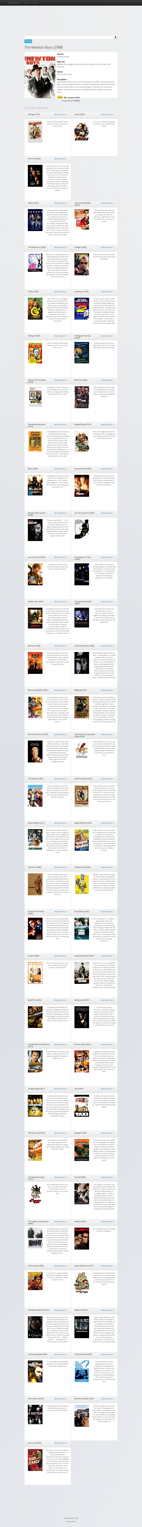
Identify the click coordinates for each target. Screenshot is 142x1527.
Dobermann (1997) (82, 1000)
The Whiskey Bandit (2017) (38, 1310)
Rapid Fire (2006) (35, 1000)
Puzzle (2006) (80, 1177)
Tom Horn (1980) (34, 867)
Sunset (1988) (33, 956)
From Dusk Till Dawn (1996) (36, 912)
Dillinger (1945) (34, 336)
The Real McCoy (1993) (37, 247)
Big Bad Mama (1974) (82, 424)
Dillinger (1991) (80, 1133)
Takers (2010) (33, 203)
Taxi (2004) (78, 1088)
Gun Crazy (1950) (34, 1443)
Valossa (68, 1518)
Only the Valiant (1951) (83, 778)
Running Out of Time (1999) (82, 558)
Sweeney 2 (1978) (81, 291)
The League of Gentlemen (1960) (38, 1222)
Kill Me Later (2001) (36, 601)
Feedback (35, 3)
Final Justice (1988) (36, 1266)
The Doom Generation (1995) (83, 602)
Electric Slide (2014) (82, 1044)
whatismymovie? (14, 2)
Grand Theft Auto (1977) (84, 1266)
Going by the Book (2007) (84, 956)
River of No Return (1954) (38, 734)
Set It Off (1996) (34, 158)
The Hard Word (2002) (83, 1354)
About (26, 3)
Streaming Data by (71, 100)
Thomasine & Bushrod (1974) (36, 425)
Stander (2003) (80, 247)
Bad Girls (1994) (34, 646)
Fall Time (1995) (80, 380)
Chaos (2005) (79, 114)
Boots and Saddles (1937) (38, 690)
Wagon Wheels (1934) (83, 823)
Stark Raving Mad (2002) (37, 1354)
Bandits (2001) (80, 1221)
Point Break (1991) (81, 911)
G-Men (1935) (33, 291)
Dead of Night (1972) (36, 823)
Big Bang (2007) (80, 690)
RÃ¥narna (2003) (81, 1310)
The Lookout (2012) (36, 1398)
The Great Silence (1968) (84, 646)
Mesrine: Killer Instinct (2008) (37, 514)
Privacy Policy (71, 1521)
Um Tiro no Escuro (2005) (84, 513)
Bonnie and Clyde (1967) (84, 1398)
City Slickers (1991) (35, 778)
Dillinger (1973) (34, 114)
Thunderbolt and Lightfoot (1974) (39, 1045)
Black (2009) (33, 468)
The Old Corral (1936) (36, 1133)
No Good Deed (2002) (83, 468)
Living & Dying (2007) (36, 1088)
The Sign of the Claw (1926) (82, 337)
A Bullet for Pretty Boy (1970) (37, 381)
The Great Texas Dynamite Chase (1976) (84, 735)
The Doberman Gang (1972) (36, 1178)
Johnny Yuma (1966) (82, 867)
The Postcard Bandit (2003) (82, 204)
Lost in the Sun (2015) (36, 557)
